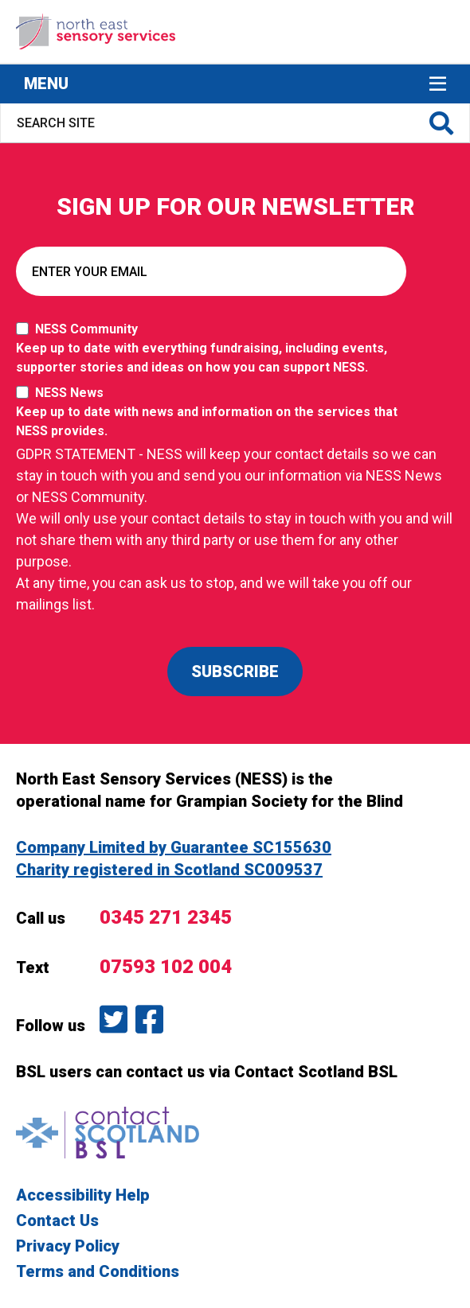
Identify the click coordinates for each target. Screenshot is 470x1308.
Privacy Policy (67, 1245)
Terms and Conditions (97, 1271)
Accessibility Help (83, 1195)
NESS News (215, 413)
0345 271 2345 (166, 917)
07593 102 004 (166, 967)
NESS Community (215, 349)
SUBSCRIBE (235, 671)
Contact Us (57, 1220)
